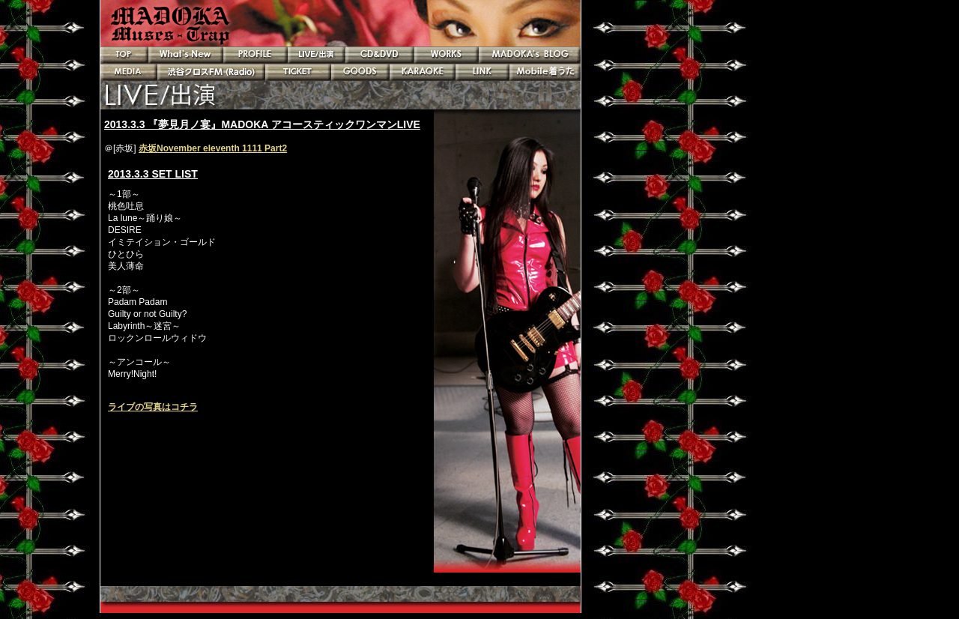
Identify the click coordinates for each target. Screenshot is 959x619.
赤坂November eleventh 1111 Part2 (213, 148)
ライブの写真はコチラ (153, 407)
